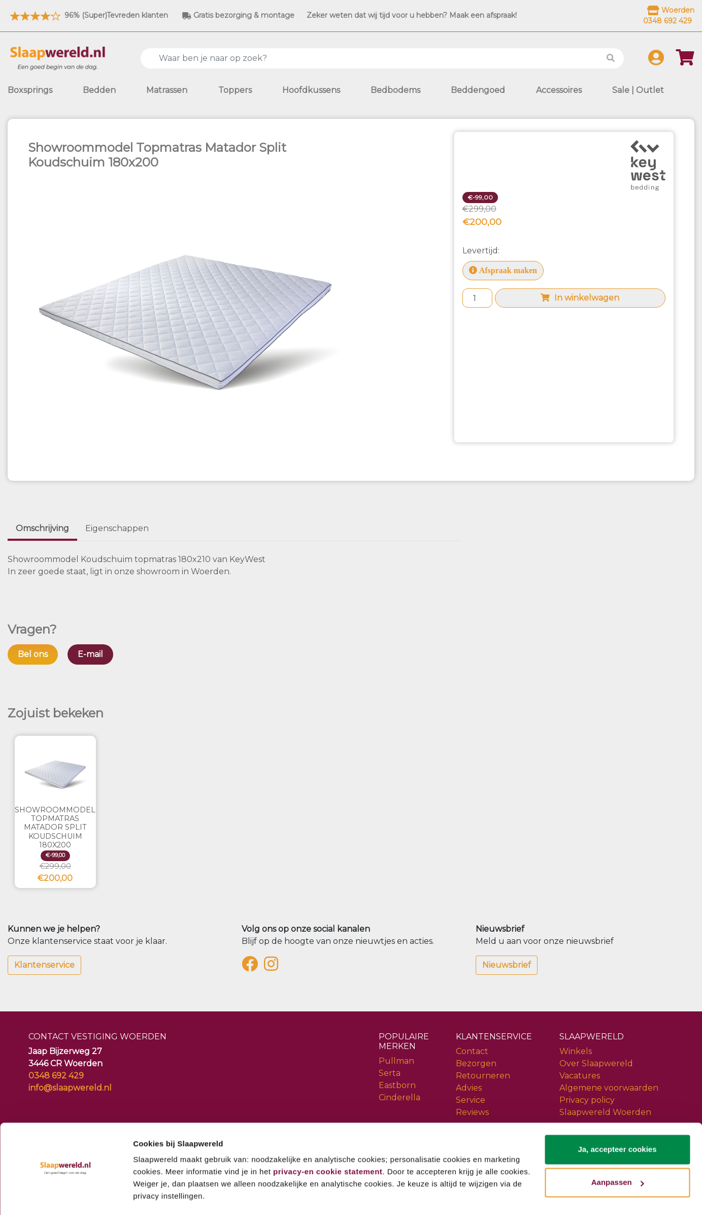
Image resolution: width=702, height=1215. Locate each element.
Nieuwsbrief (506, 965)
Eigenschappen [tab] (117, 528)
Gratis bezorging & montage (238, 15)
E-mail (90, 654)
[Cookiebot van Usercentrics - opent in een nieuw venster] (65, 1195)
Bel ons (33, 654)
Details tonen (157, 1195)
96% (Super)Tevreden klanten (88, 15)
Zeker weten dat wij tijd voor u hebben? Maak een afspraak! (412, 15)
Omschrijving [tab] (42, 528)
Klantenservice (44, 965)
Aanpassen (617, 1153)
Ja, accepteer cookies (617, 1120)
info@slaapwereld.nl (70, 1088)
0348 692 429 (56, 1075)
